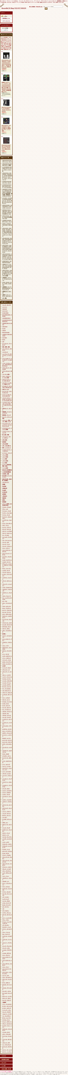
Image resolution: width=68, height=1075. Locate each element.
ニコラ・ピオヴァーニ (7, 656)
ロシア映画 (4, 462)
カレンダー (4, 1062)
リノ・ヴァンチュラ (6, 1044)
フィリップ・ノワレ (6, 1010)
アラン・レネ (5, 509)
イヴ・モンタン (5, 925)
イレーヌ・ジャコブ (6, 717)
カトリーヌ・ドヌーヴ (7, 742)
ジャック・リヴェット (7, 546)
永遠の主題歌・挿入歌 (6, 1068)
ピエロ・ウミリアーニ (7, 662)
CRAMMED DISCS (6, 318)
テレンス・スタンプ (6, 1000)
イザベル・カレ (5, 713)
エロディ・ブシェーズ (7, 733)
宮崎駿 (3, 484)
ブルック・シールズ (6, 869)
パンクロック (5, 352)
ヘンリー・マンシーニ (7, 677)
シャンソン (4, 307)
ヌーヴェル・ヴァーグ (7, 453)
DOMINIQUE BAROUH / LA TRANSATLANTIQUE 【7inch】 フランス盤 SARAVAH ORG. (6, 148)
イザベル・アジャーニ (7, 711)
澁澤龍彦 (4, 494)
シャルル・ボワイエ (6, 953)
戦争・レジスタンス (6, 447)
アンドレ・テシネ (6, 515)
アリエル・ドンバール (7, 701)
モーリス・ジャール (6, 686)
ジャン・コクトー (6, 548)
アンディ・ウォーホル (7, 513)
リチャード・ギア (6, 1042)
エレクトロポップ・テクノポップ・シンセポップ (7, 360)
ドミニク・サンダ (6, 827)
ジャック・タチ (5, 542)
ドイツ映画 (4, 458)
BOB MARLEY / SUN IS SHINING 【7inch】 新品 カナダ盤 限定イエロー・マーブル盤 (6, 128)
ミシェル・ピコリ (6, 1032)
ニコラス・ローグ (6, 570)
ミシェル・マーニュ (6, 682)
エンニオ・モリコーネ (7, 624)
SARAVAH (4, 309)
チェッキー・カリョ (6, 991)
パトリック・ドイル (6, 660)
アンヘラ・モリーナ (6, 707)
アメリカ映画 (5, 468)
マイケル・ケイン (6, 1019)
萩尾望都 (4, 501)
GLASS (3, 328)
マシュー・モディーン (7, 1021)
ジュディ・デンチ (6, 794)
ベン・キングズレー (6, 1016)
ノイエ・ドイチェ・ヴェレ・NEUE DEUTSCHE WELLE (7, 365)
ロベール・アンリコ (6, 612)
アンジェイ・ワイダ (6, 511)
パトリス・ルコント (6, 572)
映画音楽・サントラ (6, 415)
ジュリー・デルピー (6, 792)
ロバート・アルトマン (7, 610)
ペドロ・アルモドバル (7, 587)
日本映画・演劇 (5, 473)
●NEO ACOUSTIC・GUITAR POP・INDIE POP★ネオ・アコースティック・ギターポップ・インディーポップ (7, 256)
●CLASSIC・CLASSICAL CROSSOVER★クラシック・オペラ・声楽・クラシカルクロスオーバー (7, 201)
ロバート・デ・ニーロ (7, 1049)
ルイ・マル (4, 601)
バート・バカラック (6, 658)
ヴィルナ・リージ (6, 849)
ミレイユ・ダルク (6, 901)
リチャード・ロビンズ (7, 692)
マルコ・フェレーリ (6, 596)
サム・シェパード (6, 934)
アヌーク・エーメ (6, 699)
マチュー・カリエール (7, 1023)
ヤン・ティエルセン (6, 688)
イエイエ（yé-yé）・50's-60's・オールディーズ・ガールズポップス (7, 399)
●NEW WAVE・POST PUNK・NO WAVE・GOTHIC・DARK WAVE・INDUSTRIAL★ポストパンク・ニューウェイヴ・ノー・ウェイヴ (7, 232)
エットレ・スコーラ (6, 527)
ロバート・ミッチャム (7, 1051)
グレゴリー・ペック (6, 927)
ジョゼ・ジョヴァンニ (7, 560)
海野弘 (3, 500)
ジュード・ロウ (5, 975)
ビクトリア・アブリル (7, 851)
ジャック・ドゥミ (6, 544)
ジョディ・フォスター (7, 799)
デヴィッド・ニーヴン (7, 996)
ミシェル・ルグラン (6, 684)
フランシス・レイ (6, 669)
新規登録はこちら (6, 18)
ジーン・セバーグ (6, 764)
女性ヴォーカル (5, 389)
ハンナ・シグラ (5, 842)
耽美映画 (4, 441)
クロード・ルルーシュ (7, 533)
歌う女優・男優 (5, 434)
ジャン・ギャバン (6, 955)
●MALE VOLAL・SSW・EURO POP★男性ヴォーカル (7, 217)
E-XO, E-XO (5, 311)
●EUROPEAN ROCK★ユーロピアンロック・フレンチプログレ (7, 186)
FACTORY (4, 337)
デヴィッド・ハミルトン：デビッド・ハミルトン (7, 565)
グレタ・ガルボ (5, 754)
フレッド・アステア (6, 1012)
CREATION (4, 326)
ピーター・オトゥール (7, 1006)
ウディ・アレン (5, 525)
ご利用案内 (33, 6)
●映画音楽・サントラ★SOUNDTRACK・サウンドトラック (7, 288)
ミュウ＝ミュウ (5, 899)
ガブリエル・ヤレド (6, 626)
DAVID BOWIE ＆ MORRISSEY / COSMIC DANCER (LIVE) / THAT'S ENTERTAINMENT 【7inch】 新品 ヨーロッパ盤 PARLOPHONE (6, 64)
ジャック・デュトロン (7, 946)
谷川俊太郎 (4, 492)
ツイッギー (4, 817)
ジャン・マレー (5, 967)
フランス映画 (5, 454)
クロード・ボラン (6, 628)
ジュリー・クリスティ (7, 790)
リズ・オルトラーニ (6, 690)
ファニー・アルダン (6, 855)
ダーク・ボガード (6, 982)
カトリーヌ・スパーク (7, 740)
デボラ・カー (5, 822)
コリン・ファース (6, 932)
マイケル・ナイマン (6, 678)
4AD (3, 341)
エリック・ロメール (6, 529)
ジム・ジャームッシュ (7, 540)
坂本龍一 (4, 633)
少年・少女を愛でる (6, 445)
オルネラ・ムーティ (6, 738)
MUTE (3, 339)
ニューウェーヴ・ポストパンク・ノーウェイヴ (7, 355)
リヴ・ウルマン (5, 910)
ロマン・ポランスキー (7, 614)
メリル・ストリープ (6, 903)
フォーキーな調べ (6, 374)
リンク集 (3, 1065)
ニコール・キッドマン (7, 837)
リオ (3, 908)
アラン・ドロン (5, 919)
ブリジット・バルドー (7, 867)
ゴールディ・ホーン (6, 756)
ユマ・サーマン (5, 906)
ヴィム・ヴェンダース (7, 523)
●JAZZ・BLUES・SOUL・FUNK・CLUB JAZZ (7, 284)
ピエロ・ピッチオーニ (7, 664)
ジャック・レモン (6, 948)
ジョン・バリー (5, 645)
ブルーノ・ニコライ (6, 675)
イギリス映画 (5, 460)
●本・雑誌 (4, 298)
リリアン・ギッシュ (6, 912)
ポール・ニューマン (6, 1018)
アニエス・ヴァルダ (6, 507)
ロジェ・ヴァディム (6, 608)
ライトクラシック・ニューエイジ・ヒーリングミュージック (7, 425)
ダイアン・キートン (6, 815)
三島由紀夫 (4, 496)
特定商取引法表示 (5, 1059)
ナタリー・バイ (5, 835)
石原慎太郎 (4, 488)
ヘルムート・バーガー (7, 1014)
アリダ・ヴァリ (5, 703)
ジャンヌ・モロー (6, 788)
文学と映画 (4, 440)
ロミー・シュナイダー (7, 918)
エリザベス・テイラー (7, 729)
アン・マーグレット (6, 709)
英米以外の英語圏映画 (7, 470)
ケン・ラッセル (5, 535)
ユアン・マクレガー (6, 1034)
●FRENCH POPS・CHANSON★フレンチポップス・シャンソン (7, 207)
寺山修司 (4, 490)
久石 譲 (3, 665)
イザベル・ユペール (6, 715)
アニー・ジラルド (6, 697)
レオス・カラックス (6, 606)
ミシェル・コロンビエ (7, 680)
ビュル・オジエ (5, 853)
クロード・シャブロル (7, 531)
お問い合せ (40, 6)
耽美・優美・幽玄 (6, 346)
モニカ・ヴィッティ (6, 905)
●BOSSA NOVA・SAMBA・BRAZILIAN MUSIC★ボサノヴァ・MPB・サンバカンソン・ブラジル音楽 (7, 273)
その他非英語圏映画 (6, 471)
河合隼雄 (4, 486)
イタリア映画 (5, 456)
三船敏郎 (4, 1002)
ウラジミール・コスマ (7, 622)
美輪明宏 (4, 498)
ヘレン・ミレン (5, 876)
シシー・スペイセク (6, 771)
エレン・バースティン (7, 731)
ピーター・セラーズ (6, 1008)
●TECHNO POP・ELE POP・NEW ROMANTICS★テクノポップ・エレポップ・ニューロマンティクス (7, 241)
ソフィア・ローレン (6, 813)
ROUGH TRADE (5, 332)
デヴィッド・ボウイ (6, 998)
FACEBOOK (4, 1055)
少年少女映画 (5, 443)
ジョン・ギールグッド (7, 977)
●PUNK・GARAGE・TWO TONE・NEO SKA (7, 225)
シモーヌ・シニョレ (6, 773)
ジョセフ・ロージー (6, 562)
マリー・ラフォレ (6, 886)
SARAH (4, 330)
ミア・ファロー (5, 897)
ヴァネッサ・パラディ (7, 844)
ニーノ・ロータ (5, 654)
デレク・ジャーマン (6, 568)
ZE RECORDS (5, 313)
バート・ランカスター (7, 1004)
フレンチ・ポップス (6, 305)
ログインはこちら (6, 20)
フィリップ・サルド (6, 667)
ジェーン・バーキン (6, 766)
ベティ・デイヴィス (6, 871)
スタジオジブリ (5, 482)
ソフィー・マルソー (6, 811)
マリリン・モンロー (6, 891)
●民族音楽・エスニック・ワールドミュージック (7, 279)
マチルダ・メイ (5, 881)
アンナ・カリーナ (6, 705)
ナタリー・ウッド (6, 833)
